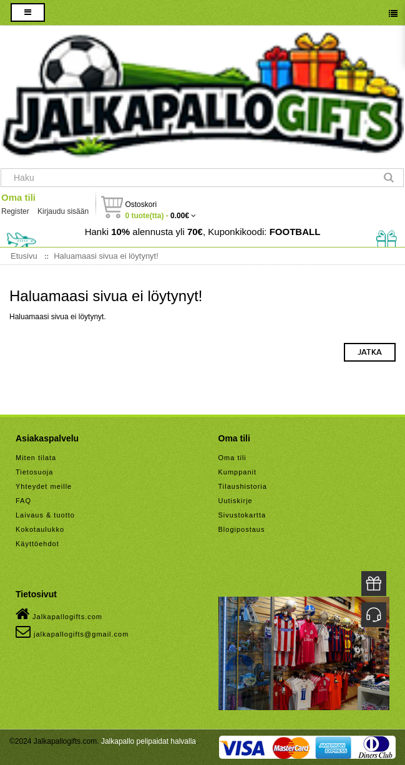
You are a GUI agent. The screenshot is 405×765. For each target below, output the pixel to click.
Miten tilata (36, 457)
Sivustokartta (242, 515)
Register (15, 211)
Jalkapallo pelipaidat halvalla (148, 741)
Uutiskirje (235, 500)
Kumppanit (237, 472)
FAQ (23, 500)
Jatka (370, 352)
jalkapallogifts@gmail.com (72, 631)
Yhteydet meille (44, 486)
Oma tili (18, 197)
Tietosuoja (34, 472)
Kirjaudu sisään (63, 211)
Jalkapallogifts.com (59, 614)
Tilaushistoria (242, 486)
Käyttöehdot (37, 543)
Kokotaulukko (40, 529)
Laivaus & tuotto (45, 515)
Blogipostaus (241, 529)
